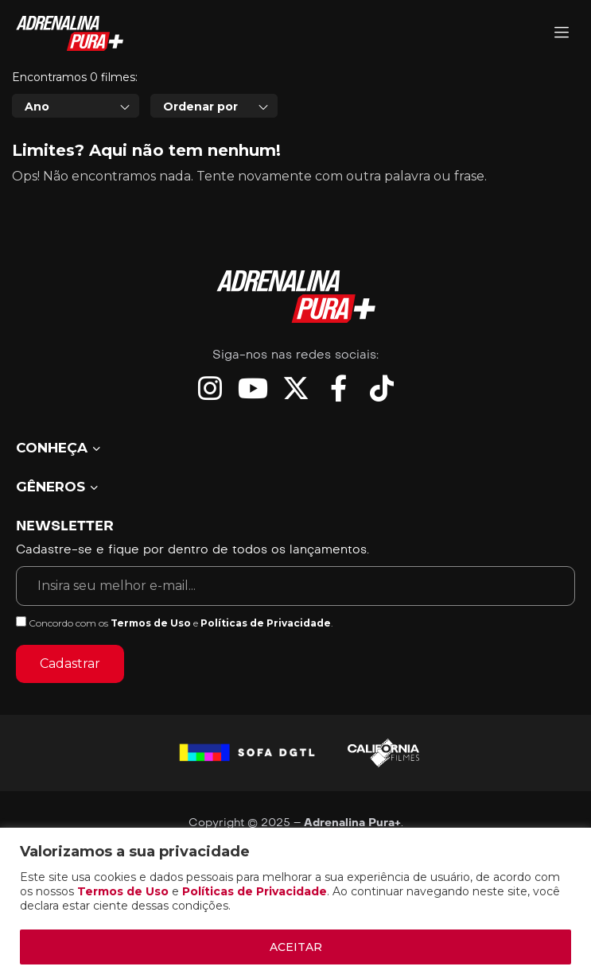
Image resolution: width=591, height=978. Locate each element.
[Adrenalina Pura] (561, 34)
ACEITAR (296, 947)
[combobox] (75, 178)
